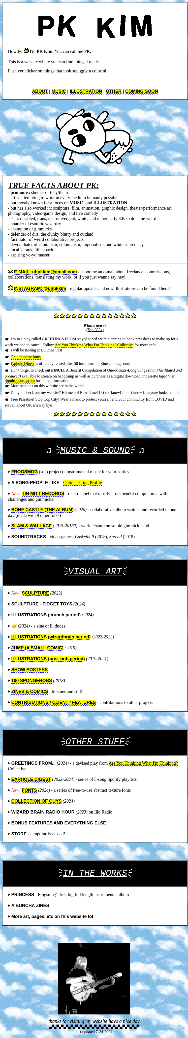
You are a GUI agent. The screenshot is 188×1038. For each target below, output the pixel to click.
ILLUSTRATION (86, 91)
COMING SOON (141, 91)
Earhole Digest (22, 363)
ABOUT (40, 91)
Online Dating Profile (82, 482)
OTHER (114, 91)
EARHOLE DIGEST (31, 779)
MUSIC (59, 91)
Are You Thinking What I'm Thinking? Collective (94, 345)
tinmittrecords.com (20, 380)
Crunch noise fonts (26, 357)
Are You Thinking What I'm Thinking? (143, 763)
